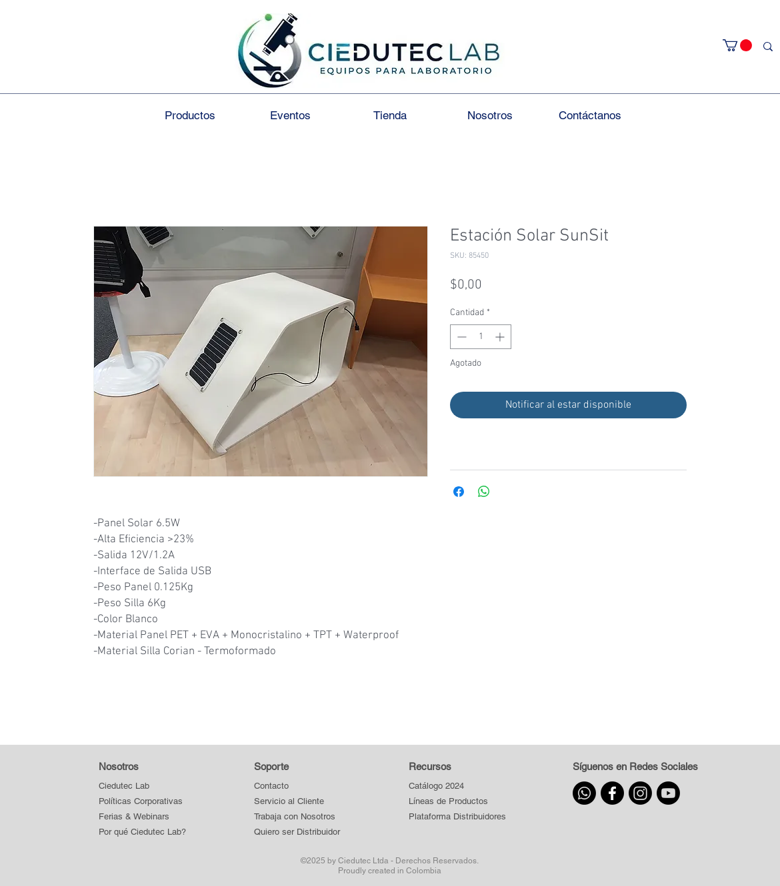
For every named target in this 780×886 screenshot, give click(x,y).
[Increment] (501, 336)
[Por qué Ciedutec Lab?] (142, 832)
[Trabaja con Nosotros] (297, 817)
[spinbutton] (481, 336)
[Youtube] (668, 793)
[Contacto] (297, 786)
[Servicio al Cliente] (297, 801)
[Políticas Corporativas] (141, 801)
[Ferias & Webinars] (134, 817)
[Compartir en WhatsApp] (484, 492)
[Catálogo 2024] (457, 786)
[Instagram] (640, 793)
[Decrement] (460, 336)
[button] (737, 45)
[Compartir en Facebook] (459, 492)
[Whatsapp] (584, 793)
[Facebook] (612, 793)
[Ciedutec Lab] (124, 786)
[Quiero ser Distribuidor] (297, 832)
